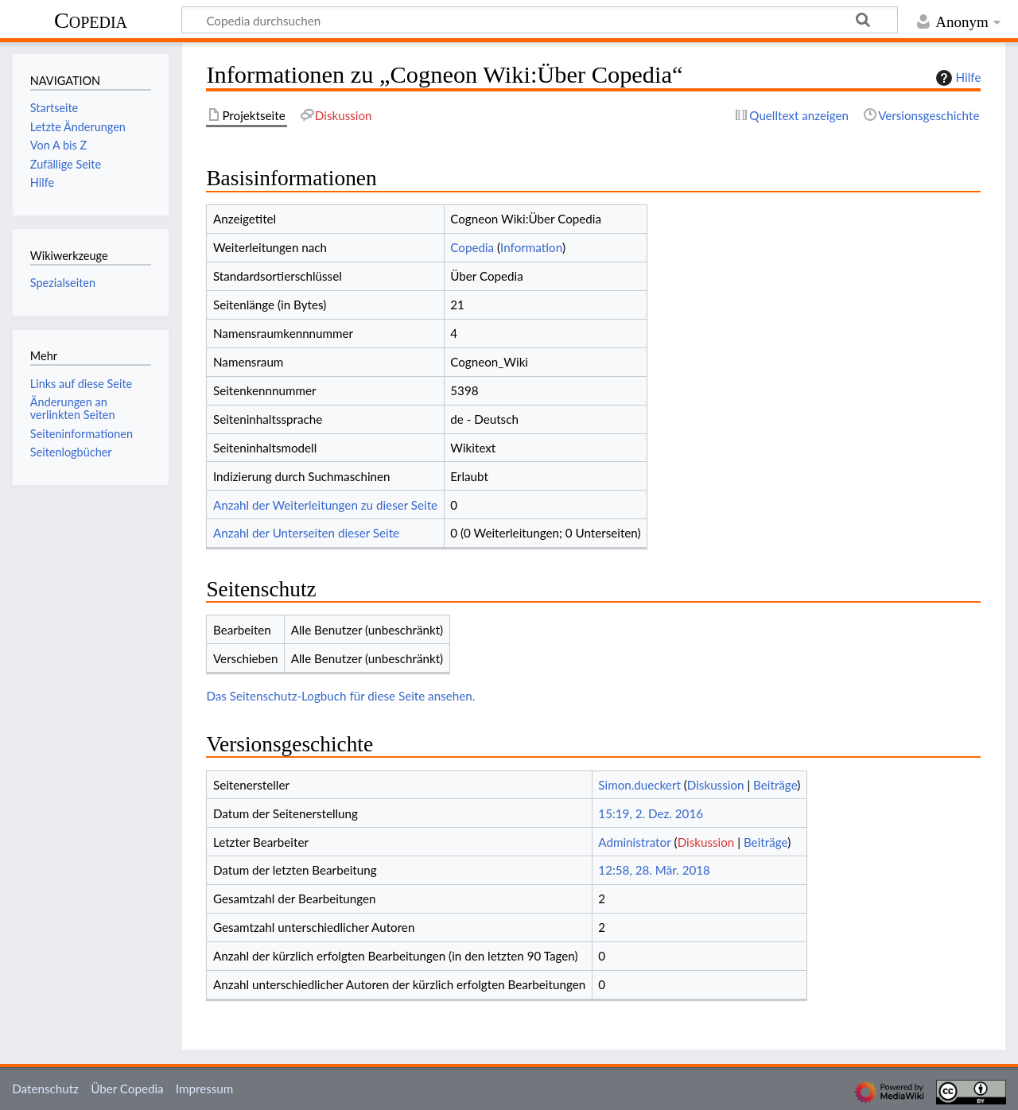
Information (531, 247)
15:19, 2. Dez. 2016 (650, 813)
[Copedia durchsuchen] (539, 20)
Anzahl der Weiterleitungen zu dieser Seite (325, 505)
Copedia (90, 20)
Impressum (205, 1088)
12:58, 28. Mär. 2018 (654, 870)
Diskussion (715, 785)
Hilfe (956, 78)
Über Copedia (127, 1088)
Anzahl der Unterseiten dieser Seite (306, 533)
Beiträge (775, 785)
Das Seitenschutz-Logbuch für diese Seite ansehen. (340, 696)
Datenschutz (45, 1088)
